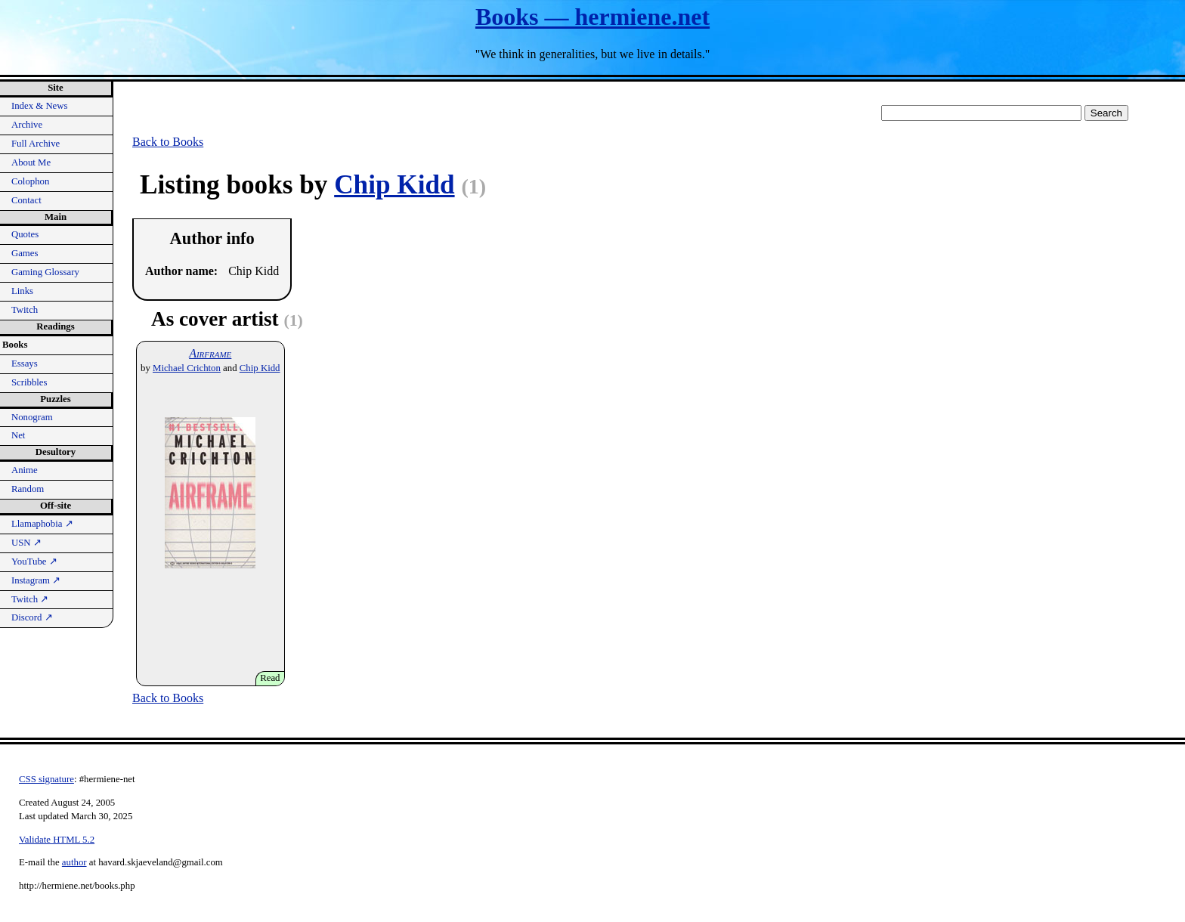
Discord (32, 617)
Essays (24, 363)
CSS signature (46, 779)
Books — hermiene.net (592, 16)
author (74, 862)
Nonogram (32, 417)
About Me (31, 162)
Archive (26, 124)
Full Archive (35, 143)
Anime (24, 470)
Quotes (25, 234)
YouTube (34, 561)
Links (22, 291)
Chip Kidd (394, 185)
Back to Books (167, 141)
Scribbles (29, 382)
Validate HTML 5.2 (56, 839)
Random (27, 489)
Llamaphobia (42, 523)
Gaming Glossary (45, 272)
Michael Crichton (187, 368)
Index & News (39, 106)
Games (25, 253)
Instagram (35, 580)
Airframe (210, 353)
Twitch (24, 310)
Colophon (30, 181)
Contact (26, 200)
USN (26, 542)
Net (18, 435)
